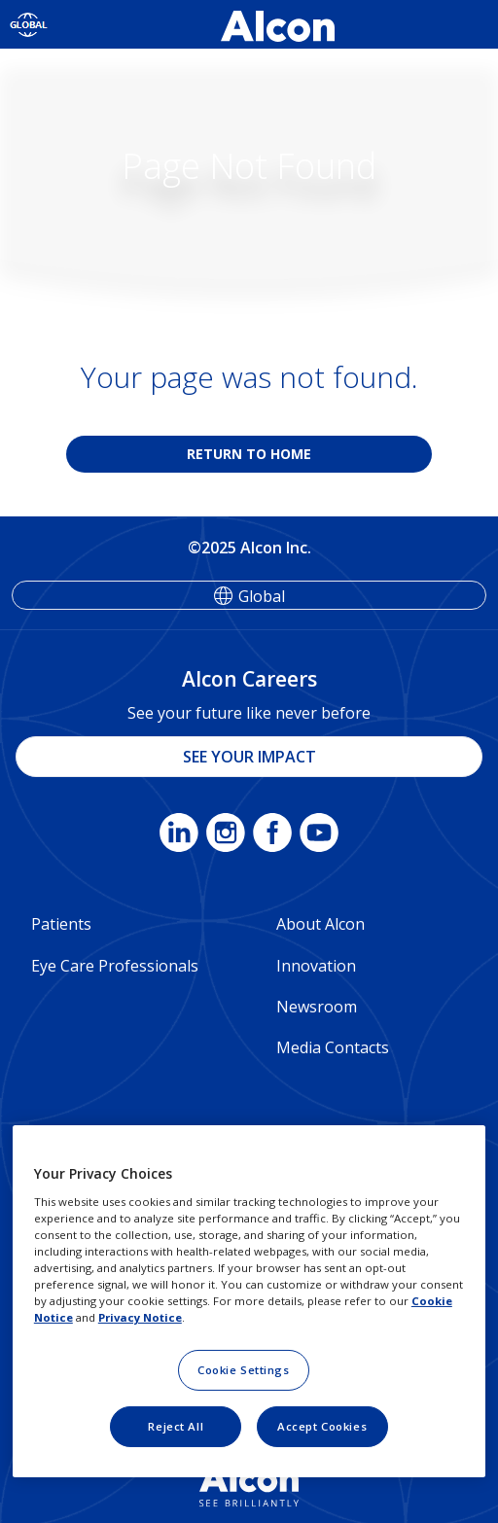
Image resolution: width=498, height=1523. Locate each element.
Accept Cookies (322, 1426)
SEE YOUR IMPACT (249, 756)
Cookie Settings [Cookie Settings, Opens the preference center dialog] (243, 1370)
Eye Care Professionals (114, 965)
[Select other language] (29, 24)
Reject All (175, 1426)
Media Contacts (332, 1047)
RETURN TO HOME (249, 453)
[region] (249, 1301)
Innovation (316, 965)
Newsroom (316, 1006)
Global (261, 596)
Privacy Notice (140, 1317)
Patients (61, 924)
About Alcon (320, 924)
